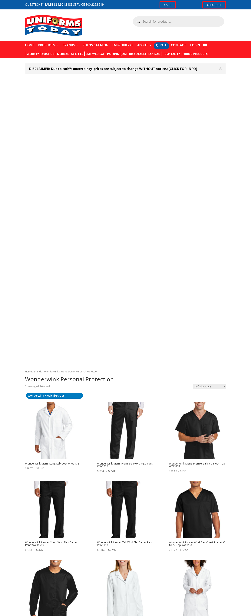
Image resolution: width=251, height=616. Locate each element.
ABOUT (142, 45)
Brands (38, 107)
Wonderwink (51, 107)
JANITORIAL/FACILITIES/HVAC (140, 54)
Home (28, 107)
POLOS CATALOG (95, 45)
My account (173, 569)
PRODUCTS (46, 45)
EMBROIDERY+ (122, 45)
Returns (100, 576)
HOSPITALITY (171, 54)
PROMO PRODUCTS (195, 54)
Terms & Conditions (108, 590)
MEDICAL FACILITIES (70, 54)
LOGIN (195, 45)
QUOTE (161, 45)
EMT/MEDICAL (95, 54)
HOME (29, 45)
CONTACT (178, 45)
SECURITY (32, 54)
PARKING (113, 54)
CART (167, 5)
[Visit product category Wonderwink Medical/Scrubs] (54, 131)
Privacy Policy (104, 583)
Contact (100, 569)
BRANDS (69, 45)
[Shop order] (209, 122)
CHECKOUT (214, 5)
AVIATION (47, 54)
